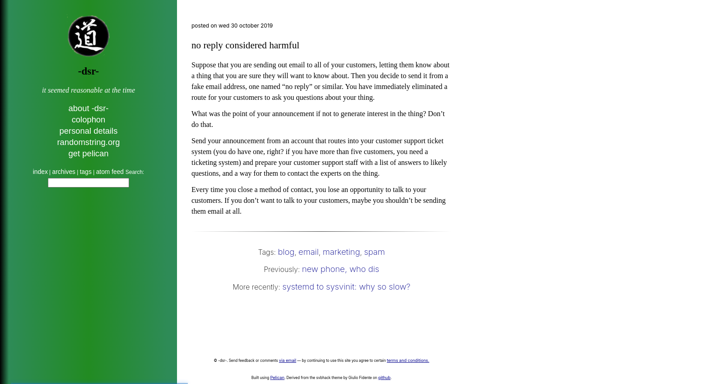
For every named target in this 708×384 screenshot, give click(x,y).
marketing (341, 252)
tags (86, 172)
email (308, 252)
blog (286, 252)
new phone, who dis (340, 269)
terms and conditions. (408, 360)
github (384, 377)
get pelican (89, 153)
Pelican (277, 377)
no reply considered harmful (245, 45)
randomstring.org (88, 142)
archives (63, 172)
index (40, 172)
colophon (89, 119)
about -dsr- (89, 108)
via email (287, 360)
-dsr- (88, 71)
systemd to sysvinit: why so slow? (346, 286)
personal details (89, 131)
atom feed (111, 172)
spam (374, 252)
